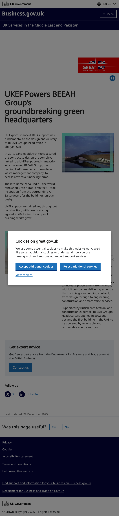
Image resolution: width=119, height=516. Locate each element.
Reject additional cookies (80, 266)
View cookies (24, 275)
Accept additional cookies (36, 266)
